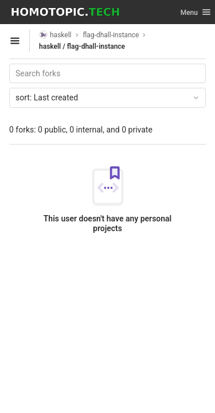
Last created (108, 97)
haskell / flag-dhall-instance (82, 46)
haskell (55, 34)
